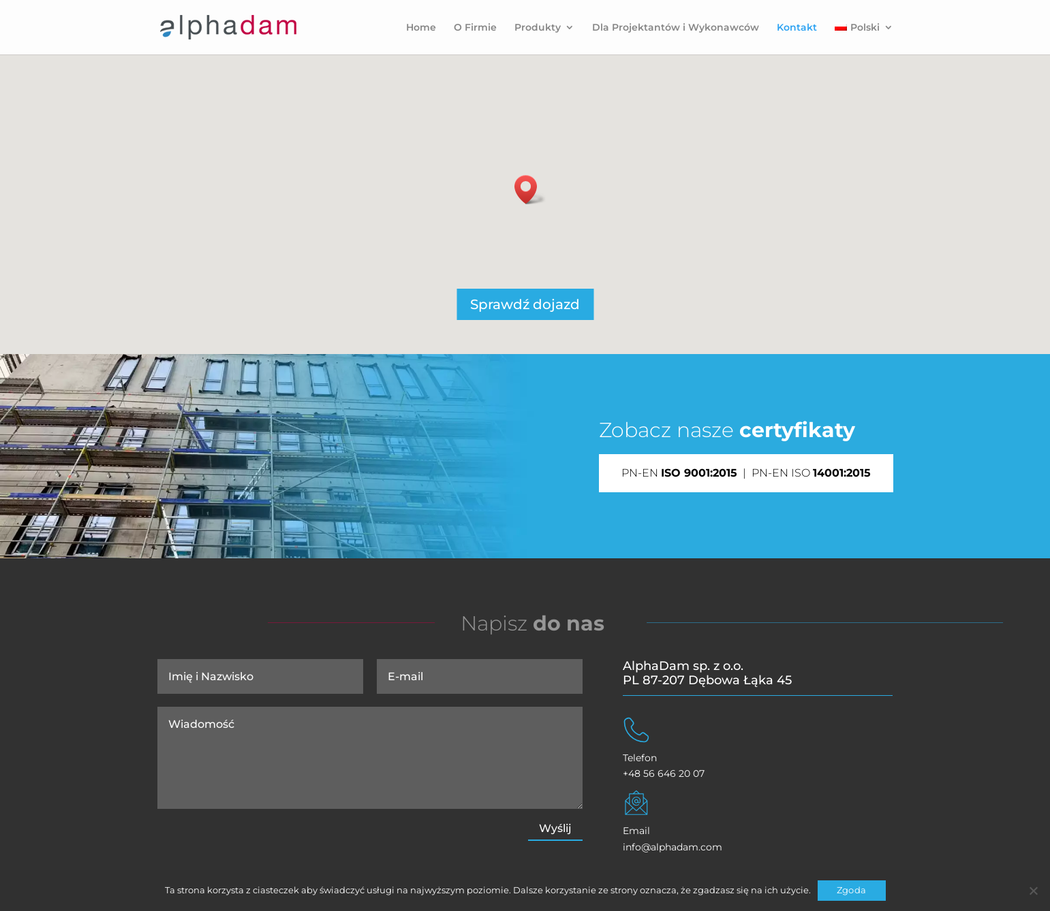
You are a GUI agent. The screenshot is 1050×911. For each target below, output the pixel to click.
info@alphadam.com (672, 847)
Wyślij (555, 828)
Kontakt (797, 27)
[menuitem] (864, 38)
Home (421, 27)
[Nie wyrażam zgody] (1033, 890)
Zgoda (851, 889)
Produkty (537, 27)
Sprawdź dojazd (525, 304)
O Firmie (475, 27)
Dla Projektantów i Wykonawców (675, 27)
